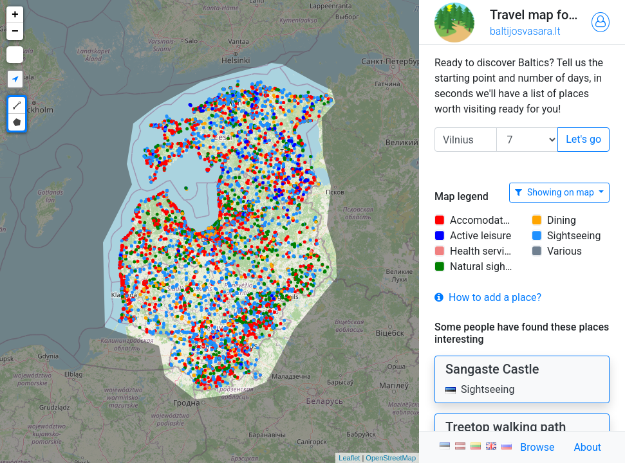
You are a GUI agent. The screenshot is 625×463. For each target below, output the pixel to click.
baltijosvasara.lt (525, 31)
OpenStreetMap (391, 458)
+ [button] (15, 15)
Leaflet (349, 458)
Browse (537, 447)
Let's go (583, 139)
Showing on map (555, 192)
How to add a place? (487, 297)
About (587, 447)
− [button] (15, 31)
